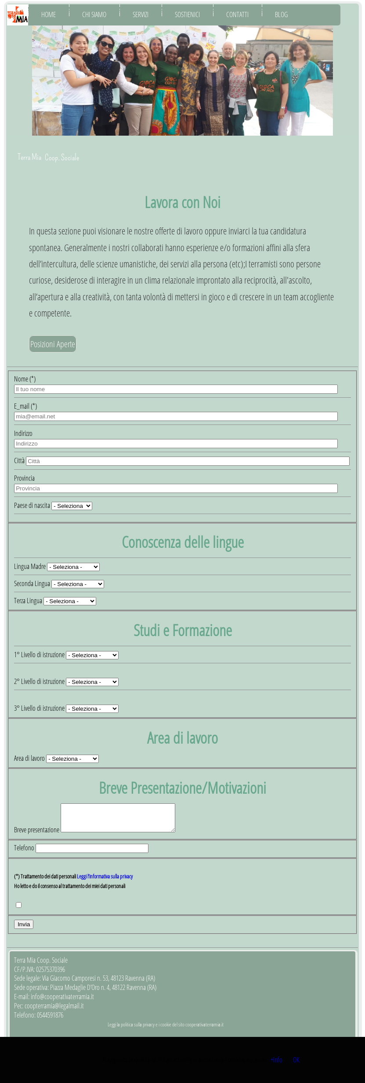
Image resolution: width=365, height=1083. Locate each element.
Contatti (237, 14)
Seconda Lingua (32, 583)
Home (48, 14)
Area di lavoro (29, 758)
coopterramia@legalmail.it (54, 1011)
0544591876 (50, 1020)
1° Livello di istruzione (40, 654)
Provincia (24, 478)
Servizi (140, 14)
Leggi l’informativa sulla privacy (105, 881)
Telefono (25, 853)
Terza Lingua (28, 600)
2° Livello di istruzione (40, 681)
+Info (276, 1060)
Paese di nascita (32, 505)
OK (296, 1060)
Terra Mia (29, 157)
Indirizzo (23, 433)
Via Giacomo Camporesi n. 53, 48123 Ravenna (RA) (98, 983)
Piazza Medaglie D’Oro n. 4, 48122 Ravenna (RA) (103, 992)
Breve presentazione (37, 835)
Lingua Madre (30, 566)
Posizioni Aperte (52, 344)
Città (20, 460)
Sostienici (187, 14)
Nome (25, 379)
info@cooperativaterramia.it (62, 1002)
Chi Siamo (94, 14)
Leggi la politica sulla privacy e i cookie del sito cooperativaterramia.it (166, 1029)
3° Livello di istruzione (40, 708)
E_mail (25, 406)
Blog (281, 14)
